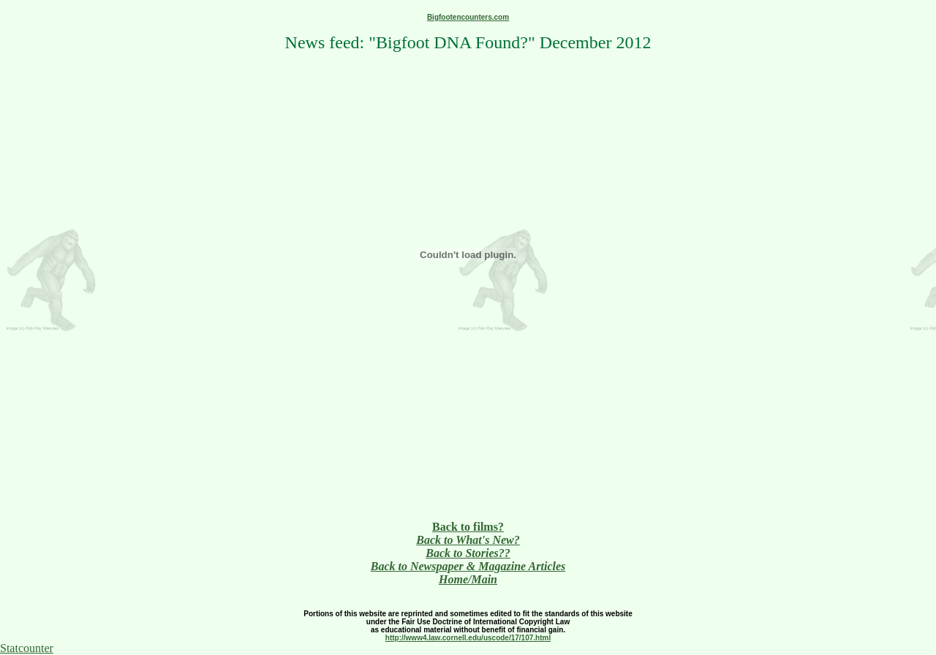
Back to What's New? (468, 540)
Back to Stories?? (468, 553)
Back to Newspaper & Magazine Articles (468, 566)
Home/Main (468, 579)
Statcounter (26, 648)
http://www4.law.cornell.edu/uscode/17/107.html (468, 638)
